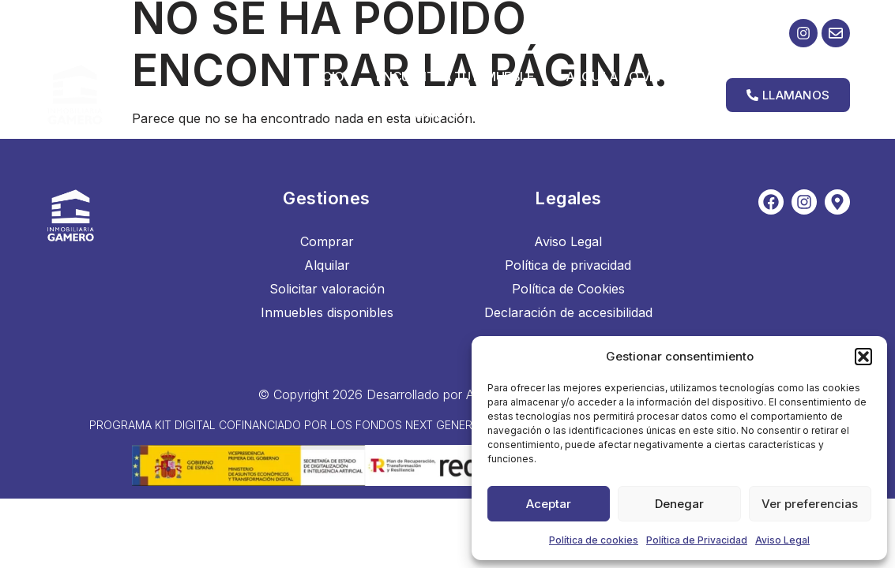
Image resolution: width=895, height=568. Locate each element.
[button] (863, 356)
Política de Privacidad (696, 540)
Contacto (669, 113)
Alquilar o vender (628, 76)
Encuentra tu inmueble (455, 76)
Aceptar (548, 503)
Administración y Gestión (506, 113)
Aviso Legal (782, 540)
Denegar (679, 503)
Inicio (326, 76)
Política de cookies (593, 540)
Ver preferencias (810, 503)
